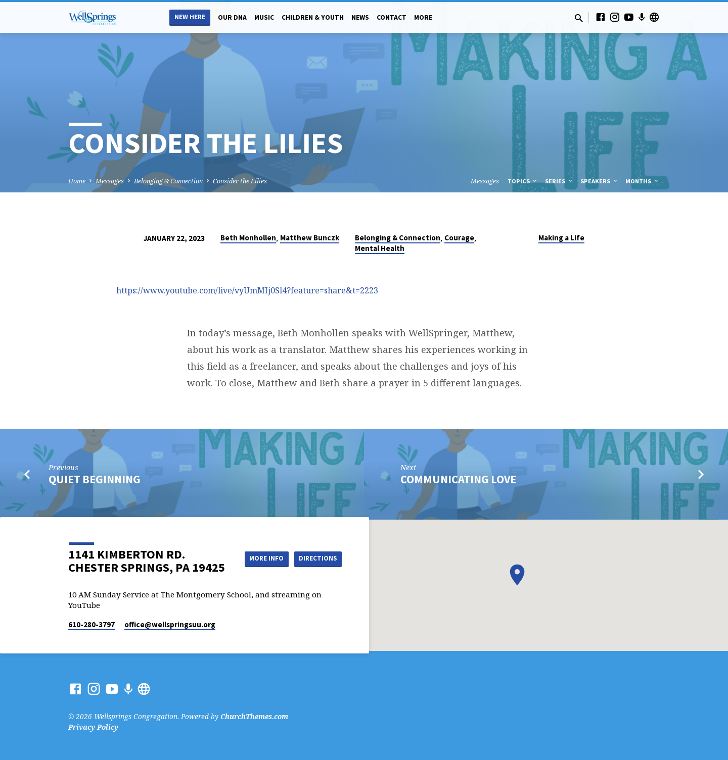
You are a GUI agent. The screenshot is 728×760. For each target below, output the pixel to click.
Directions (316, 568)
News (360, 17)
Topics (523, 181)
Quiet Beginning (95, 479)
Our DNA (232, 17)
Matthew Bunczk (309, 237)
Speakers (599, 181)
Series (559, 181)
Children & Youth (313, 17)
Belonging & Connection (168, 181)
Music (264, 17)
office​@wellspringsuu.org (169, 624)
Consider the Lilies (240, 181)
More (423, 17)
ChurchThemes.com (254, 716)
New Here (189, 17)
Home (76, 181)
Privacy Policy (93, 727)
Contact (391, 17)
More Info (316, 548)
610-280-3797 (91, 624)
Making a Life (561, 237)
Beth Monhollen (248, 237)
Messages (110, 181)
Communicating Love (458, 479)
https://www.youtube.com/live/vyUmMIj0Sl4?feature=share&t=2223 (247, 290)
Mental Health (379, 248)
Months (642, 181)
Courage (459, 237)
